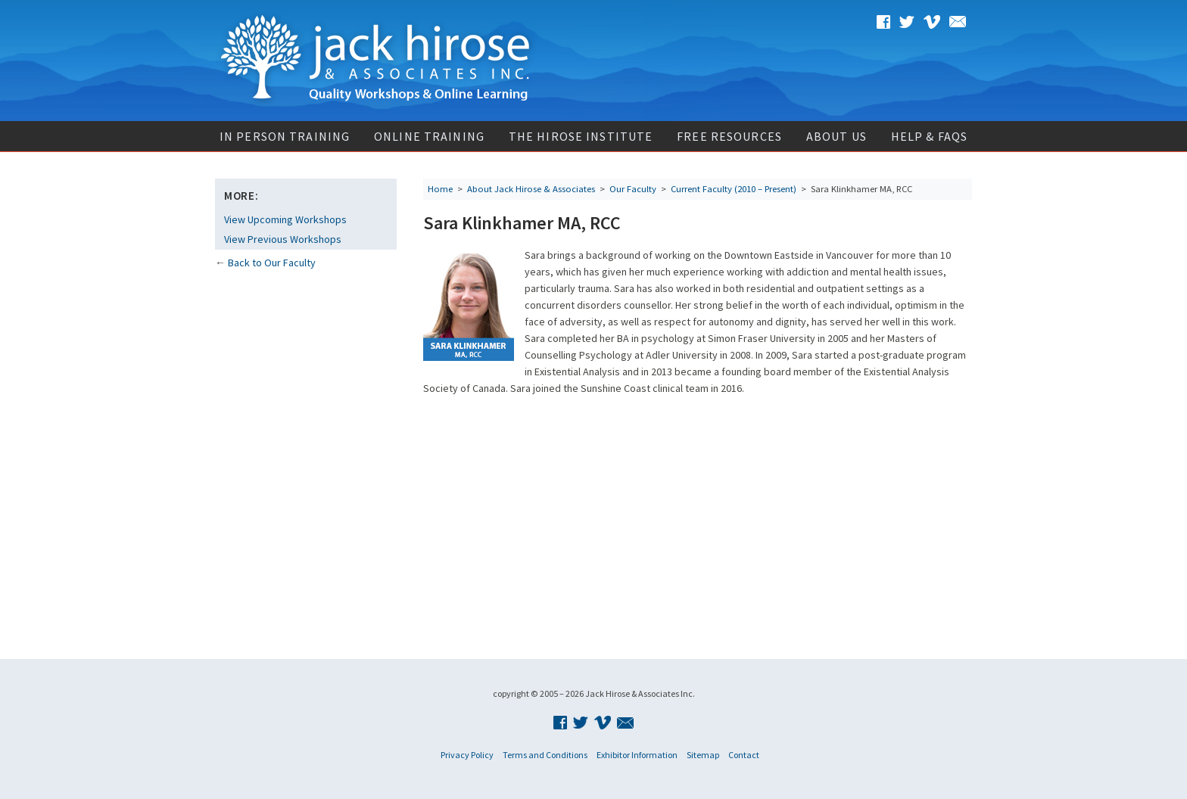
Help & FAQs (929, 136)
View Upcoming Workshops (285, 219)
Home (440, 188)
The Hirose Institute (581, 136)
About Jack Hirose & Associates (531, 188)
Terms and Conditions (545, 754)
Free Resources (729, 136)
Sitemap (703, 754)
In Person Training (285, 136)
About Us (836, 136)
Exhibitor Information (637, 754)
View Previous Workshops (282, 239)
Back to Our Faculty (272, 262)
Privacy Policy (467, 754)
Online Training (429, 136)
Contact (743, 754)
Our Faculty (632, 188)
